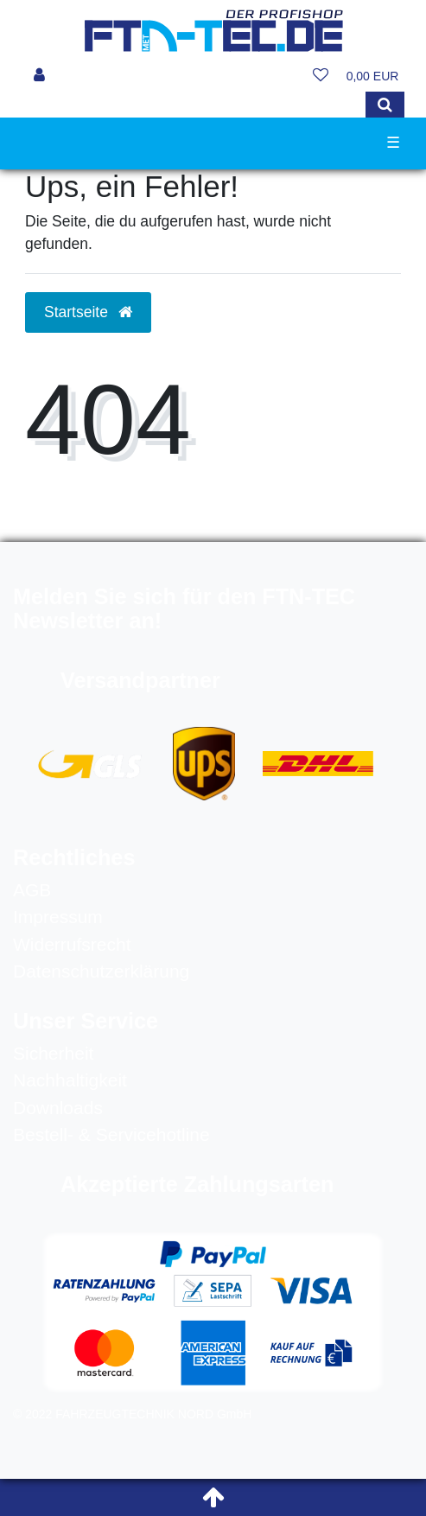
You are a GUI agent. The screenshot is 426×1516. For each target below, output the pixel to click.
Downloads (58, 1108)
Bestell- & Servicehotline (111, 1134)
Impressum (58, 917)
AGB (32, 890)
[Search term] (194, 105)
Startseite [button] (88, 312)
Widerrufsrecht (72, 944)
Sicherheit (53, 1053)
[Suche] (385, 105)
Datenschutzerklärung (101, 971)
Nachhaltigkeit (70, 1080)
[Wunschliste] (320, 76)
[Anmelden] (39, 76)
